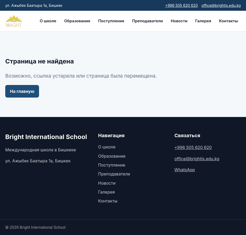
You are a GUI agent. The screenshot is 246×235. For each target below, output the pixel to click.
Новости (179, 20)
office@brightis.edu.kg (221, 5)
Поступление (111, 20)
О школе (48, 20)
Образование (77, 20)
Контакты (228, 20)
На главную (22, 91)
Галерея (203, 20)
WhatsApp (184, 169)
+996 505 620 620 (181, 5)
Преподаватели (147, 20)
